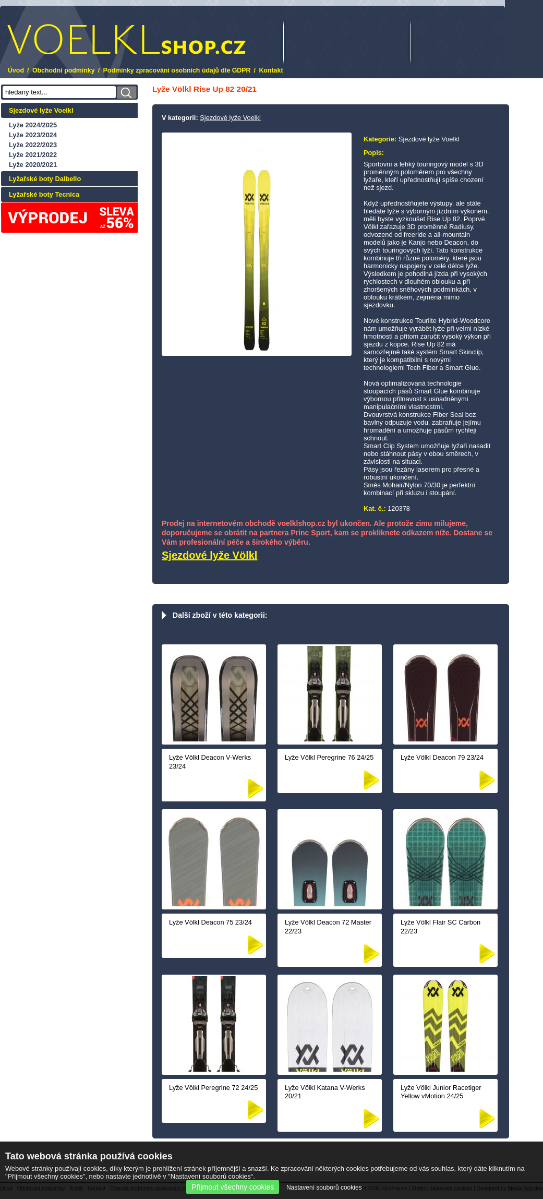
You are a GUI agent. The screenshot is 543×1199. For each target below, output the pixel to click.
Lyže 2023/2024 (33, 135)
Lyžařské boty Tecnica (44, 194)
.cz (126, 39)
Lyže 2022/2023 (33, 145)
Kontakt (271, 70)
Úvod (16, 70)
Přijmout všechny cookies (232, 1187)
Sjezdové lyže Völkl (209, 555)
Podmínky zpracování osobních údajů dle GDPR (177, 70)
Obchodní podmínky (63, 70)
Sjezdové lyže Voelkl (41, 110)
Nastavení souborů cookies (324, 1187)
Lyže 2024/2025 (33, 125)
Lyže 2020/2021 (33, 165)
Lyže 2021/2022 (33, 155)
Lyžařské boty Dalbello (45, 179)
